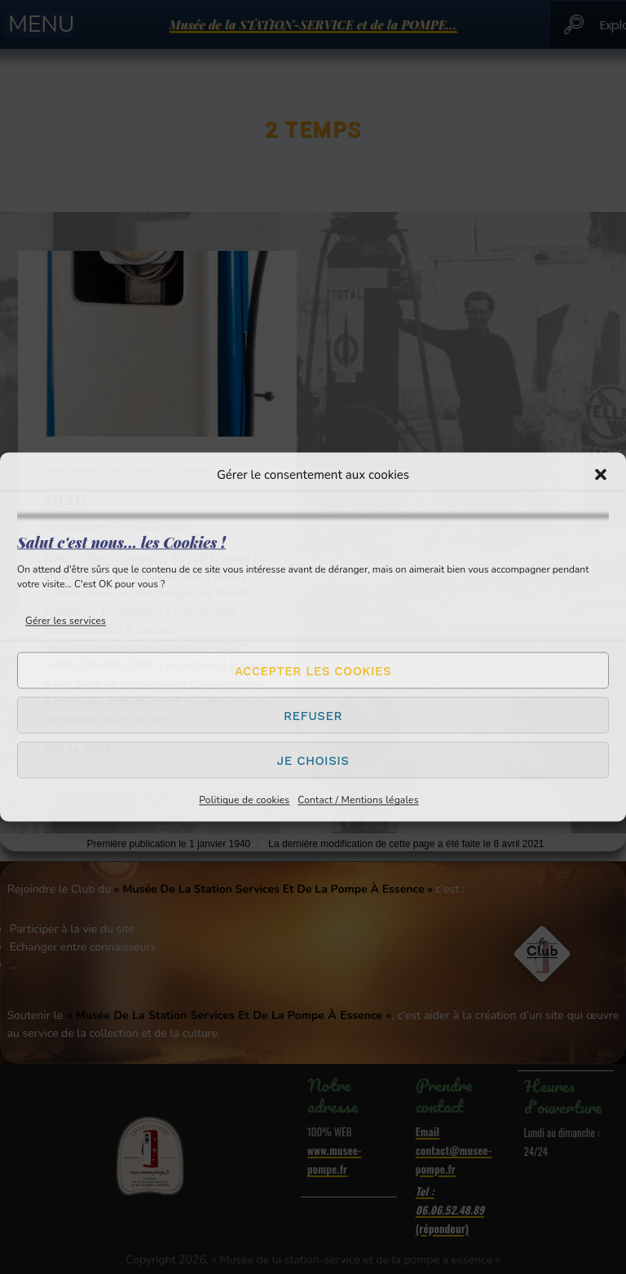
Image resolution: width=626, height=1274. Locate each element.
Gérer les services (65, 620)
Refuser (313, 715)
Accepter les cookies (313, 670)
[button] (601, 475)
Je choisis (313, 760)
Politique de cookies (244, 799)
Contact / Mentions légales (358, 799)
